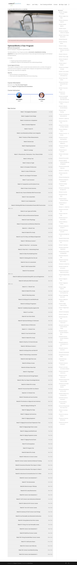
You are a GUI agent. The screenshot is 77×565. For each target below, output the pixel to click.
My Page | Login (63, 4)
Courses (55, 4)
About (28, 4)
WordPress (30, 563)
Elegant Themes (17, 563)
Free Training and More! (46, 4)
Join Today (35, 4)
